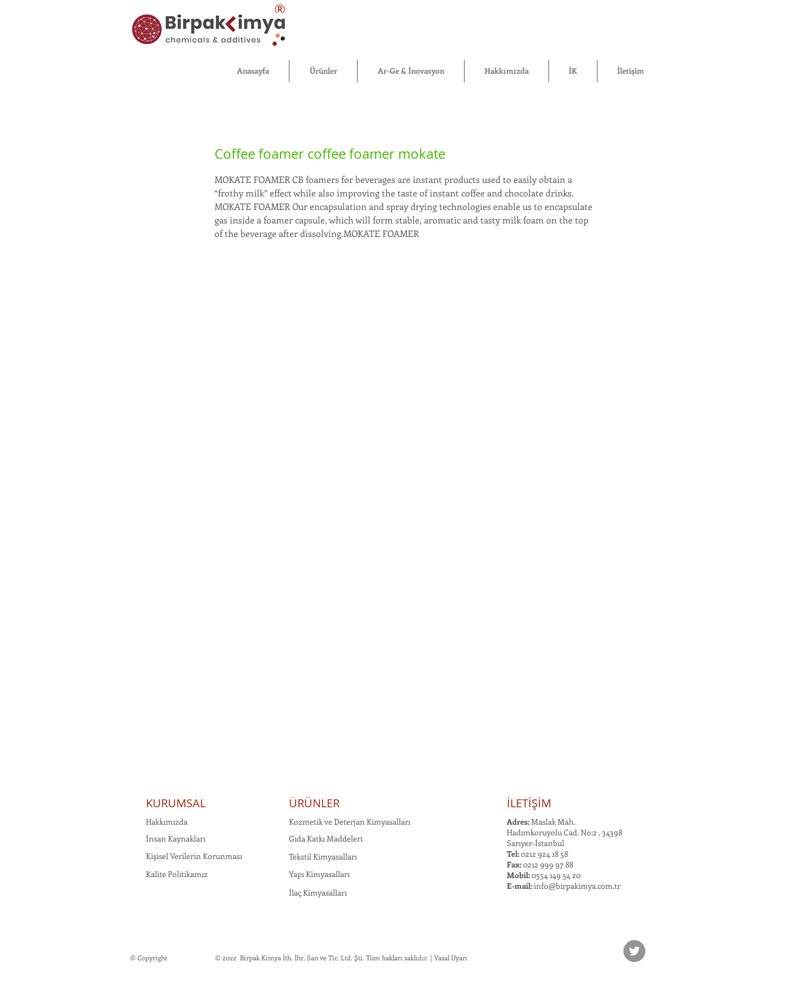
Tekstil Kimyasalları (323, 856)
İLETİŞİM (529, 803)
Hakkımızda (167, 821)
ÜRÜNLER (314, 803)
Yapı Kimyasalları (319, 874)
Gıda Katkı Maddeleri (326, 838)
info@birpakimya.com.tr (577, 885)
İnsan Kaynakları (176, 838)
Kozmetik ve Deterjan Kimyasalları (350, 821)
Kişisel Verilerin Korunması (194, 856)
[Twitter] (634, 951)
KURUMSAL (176, 803)
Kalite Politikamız (177, 874)
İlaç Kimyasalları (318, 892)
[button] (323, 71)
